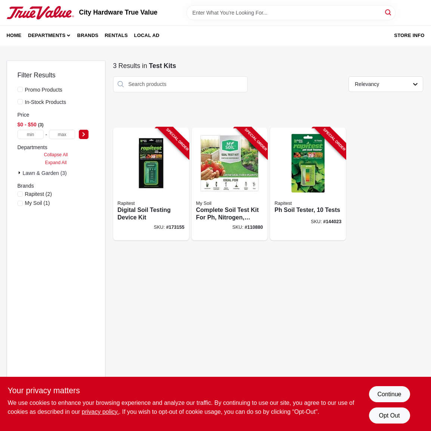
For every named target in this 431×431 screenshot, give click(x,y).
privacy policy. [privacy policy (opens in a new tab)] (100, 412)
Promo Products (43, 90)
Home (14, 35)
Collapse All (56, 154)
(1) (37, 203)
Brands (88, 35)
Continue (389, 394)
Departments (46, 35)
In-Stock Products (45, 102)
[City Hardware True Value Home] (40, 12)
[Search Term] (291, 12)
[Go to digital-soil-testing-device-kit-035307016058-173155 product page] (151, 184)
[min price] (31, 134)
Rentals (116, 35)
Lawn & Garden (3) (45, 173)
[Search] (388, 12)
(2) (38, 194)
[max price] (62, 134)
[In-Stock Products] (20, 101)
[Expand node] (20, 172)
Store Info (409, 35)
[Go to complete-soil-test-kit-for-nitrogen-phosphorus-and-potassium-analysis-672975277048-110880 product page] (229, 184)
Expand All (56, 162)
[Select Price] (84, 134)
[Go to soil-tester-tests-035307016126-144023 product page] (308, 184)
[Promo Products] (20, 89)
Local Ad (146, 35)
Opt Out (389, 415)
